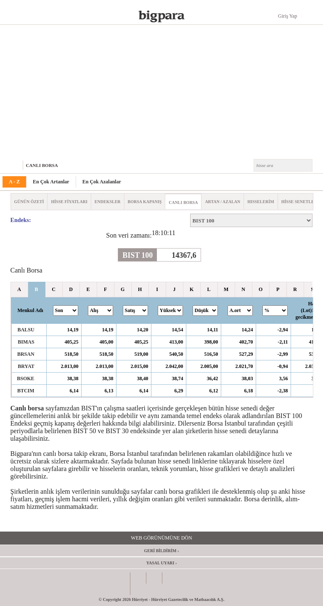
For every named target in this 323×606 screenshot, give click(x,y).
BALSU (26, 330)
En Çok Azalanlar (101, 182)
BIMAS (26, 342)
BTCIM (25, 391)
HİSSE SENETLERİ (300, 201)
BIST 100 (137, 255)
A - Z (14, 182)
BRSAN (25, 354)
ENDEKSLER (108, 201)
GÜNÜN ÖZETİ (29, 201)
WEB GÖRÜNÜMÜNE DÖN (161, 538)
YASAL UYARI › (161, 563)
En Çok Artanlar (51, 182)
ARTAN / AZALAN (222, 201)
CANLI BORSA (42, 165)
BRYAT (26, 366)
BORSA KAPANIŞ (145, 201)
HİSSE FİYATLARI (69, 201)
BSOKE (25, 378)
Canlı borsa (27, 408)
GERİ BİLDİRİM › (161, 550)
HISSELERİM (260, 201)
